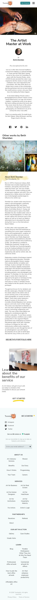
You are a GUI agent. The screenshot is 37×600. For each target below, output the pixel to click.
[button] (33, 3)
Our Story (25, 466)
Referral (25, 518)
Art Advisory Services (11, 460)
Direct (11, 523)
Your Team (11, 475)
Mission (25, 459)
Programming (25, 470)
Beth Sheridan (18, 60)
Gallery (11, 534)
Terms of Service (24, 597)
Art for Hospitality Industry (25, 501)
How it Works (11, 470)
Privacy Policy (12, 597)
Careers (25, 475)
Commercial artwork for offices (25, 564)
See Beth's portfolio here (18, 339)
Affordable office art (11, 583)
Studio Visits (11, 538)
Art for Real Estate (25, 486)
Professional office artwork (11, 563)
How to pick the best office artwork (11, 573)
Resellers (11, 518)
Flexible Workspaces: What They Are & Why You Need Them (25, 553)
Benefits (11, 466)
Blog (11, 549)
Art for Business (11, 485)
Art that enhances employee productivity (25, 574)
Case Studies (25, 534)
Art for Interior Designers (11, 493)
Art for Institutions (11, 500)
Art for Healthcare (25, 493)
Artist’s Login (25, 508)
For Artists (11, 508)
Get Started (25, 3)
